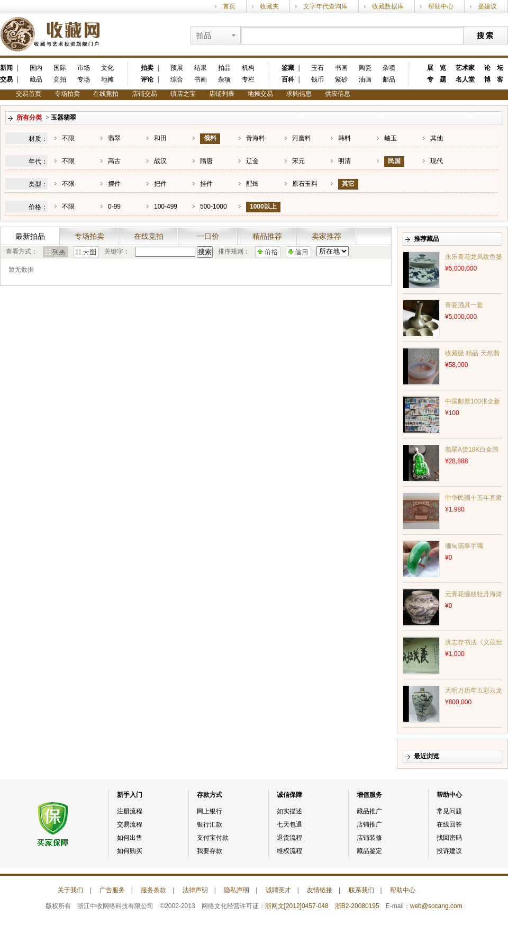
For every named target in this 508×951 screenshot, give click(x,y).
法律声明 (195, 890)
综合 (176, 79)
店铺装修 (369, 837)
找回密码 (449, 837)
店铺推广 (369, 824)
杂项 (224, 79)
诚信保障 (289, 795)
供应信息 (337, 93)
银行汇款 (209, 824)
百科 (288, 79)
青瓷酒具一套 (464, 305)
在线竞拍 (106, 93)
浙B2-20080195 (357, 906)
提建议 (487, 6)
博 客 (493, 79)
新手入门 (129, 795)
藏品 (36, 79)
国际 (59, 67)
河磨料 (301, 138)
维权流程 (289, 851)
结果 (200, 67)
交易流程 (129, 824)
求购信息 (299, 93)
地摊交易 (260, 93)
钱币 (317, 79)
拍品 (224, 67)
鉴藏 (288, 67)
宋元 (298, 161)
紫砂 (341, 79)
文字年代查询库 (325, 6)
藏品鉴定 (369, 851)
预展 (176, 67)
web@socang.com (436, 906)
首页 (229, 6)
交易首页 (28, 93)
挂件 (206, 183)
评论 (147, 79)
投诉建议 (449, 851)
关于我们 (70, 890)
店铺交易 (144, 93)
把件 (160, 183)
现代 (436, 161)
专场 (83, 79)
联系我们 (361, 890)
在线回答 (449, 824)
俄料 (210, 138)
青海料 (255, 138)
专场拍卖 (67, 93)
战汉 (160, 161)
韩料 (344, 138)
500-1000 (213, 206)
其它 (348, 183)
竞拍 (59, 79)
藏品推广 (369, 811)
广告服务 (112, 890)
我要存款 (209, 851)
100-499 (165, 206)
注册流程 (129, 811)
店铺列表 (221, 93)
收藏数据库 (388, 6)
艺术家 (465, 67)
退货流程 (289, 837)
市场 (83, 67)
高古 (114, 161)
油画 (365, 79)
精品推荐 (267, 236)
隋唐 (206, 161)
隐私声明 (236, 890)
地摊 (107, 79)
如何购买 (129, 851)
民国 (394, 161)
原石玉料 (305, 183)
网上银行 (209, 811)
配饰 (252, 183)
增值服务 (369, 795)
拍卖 (147, 67)
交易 (6, 79)
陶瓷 (365, 67)
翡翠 (114, 138)
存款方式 (209, 795)
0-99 (114, 206)
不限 (68, 138)
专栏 (248, 79)
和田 (160, 138)
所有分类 (29, 117)
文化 (107, 67)
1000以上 (263, 206)
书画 (200, 79)
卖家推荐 (326, 236)
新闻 (6, 67)
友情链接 (319, 890)
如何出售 (129, 837)
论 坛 (493, 67)
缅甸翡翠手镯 (464, 546)
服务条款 (153, 890)
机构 (248, 67)
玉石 (317, 67)
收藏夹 (269, 6)
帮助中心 (440, 6)
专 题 (436, 79)
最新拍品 (30, 236)
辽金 (252, 161)
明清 (344, 161)
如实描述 (289, 811)
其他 (436, 138)
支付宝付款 (213, 837)
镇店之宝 (183, 93)
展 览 (436, 67)
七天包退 (289, 824)
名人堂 (465, 79)
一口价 (208, 236)
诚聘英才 (278, 890)
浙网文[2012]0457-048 (297, 906)
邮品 (389, 79)
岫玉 (390, 138)
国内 (36, 67)
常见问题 (449, 811)
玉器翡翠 (63, 117)
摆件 (114, 183)
